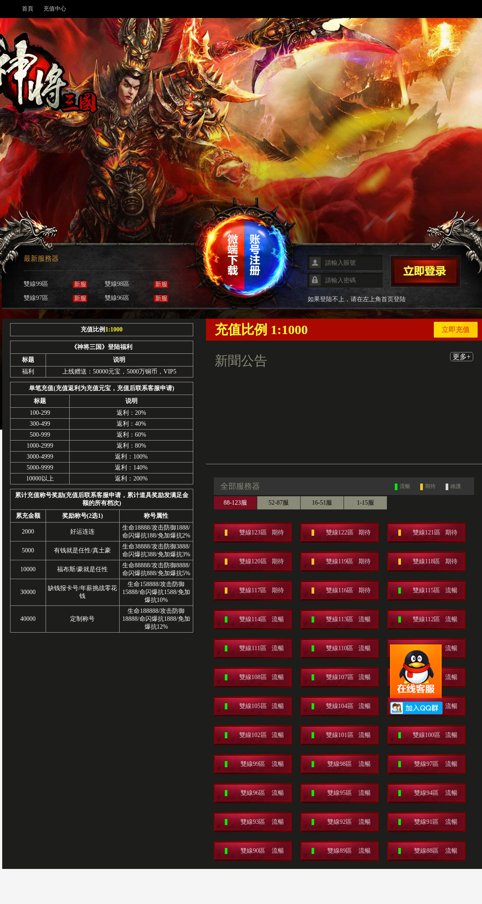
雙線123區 (254, 533)
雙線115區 (427, 590)
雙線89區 (341, 851)
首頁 (27, 8)
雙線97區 (427, 764)
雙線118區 (427, 562)
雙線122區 (341, 533)
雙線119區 (341, 562)
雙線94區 (427, 793)
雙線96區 (254, 793)
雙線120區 (254, 562)
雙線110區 (341, 648)
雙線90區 (254, 851)
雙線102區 (254, 735)
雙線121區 (427, 533)
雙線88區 (427, 851)
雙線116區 (341, 590)
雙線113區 (341, 619)
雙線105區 (254, 706)
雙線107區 (341, 677)
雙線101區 (341, 735)
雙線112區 (427, 619)
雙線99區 (254, 764)
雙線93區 (254, 822)
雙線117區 (254, 590)
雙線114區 (254, 619)
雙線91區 (427, 822)
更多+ (462, 356)
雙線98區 (341, 764)
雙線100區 (427, 735)
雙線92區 (341, 822)
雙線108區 (254, 677)
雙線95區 (341, 793)
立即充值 (456, 329)
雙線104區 (341, 706)
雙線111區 (254, 648)
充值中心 (54, 8)
